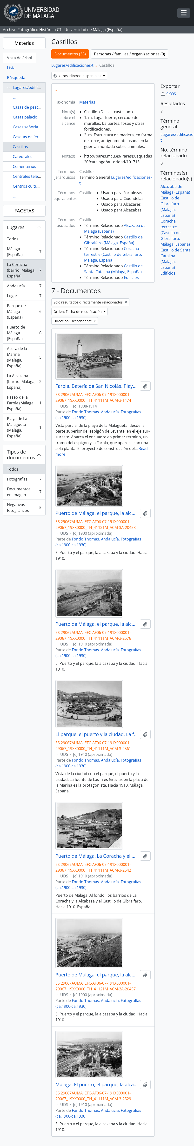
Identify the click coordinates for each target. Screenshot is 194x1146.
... (14, 97)
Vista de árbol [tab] (19, 57)
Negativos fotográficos (24, 507)
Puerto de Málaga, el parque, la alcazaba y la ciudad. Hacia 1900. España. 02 (96, 513)
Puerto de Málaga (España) (24, 332)
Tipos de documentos (21, 454)
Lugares (16, 227)
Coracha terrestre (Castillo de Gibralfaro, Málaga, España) (113, 254)
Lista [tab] (11, 67)
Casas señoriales (28, 127)
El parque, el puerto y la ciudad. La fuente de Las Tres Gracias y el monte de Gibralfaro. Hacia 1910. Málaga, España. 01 (96, 734)
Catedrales (22, 156)
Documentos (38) (70, 54)
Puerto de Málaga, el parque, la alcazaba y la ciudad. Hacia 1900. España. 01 (96, 975)
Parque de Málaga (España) (24, 311)
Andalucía (24, 287)
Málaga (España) (24, 251)
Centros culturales (29, 186)
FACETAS (24, 210)
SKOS (168, 94)
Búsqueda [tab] (16, 77)
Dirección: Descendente (73, 321)
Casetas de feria (27, 136)
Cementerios (24, 166)
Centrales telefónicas (32, 176)
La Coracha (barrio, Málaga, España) (24, 270)
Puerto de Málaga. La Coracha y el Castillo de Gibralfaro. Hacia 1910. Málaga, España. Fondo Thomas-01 (96, 856)
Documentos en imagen (24, 491)
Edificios (131, 277)
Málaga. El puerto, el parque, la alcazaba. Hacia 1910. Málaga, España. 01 (96, 1084)
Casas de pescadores (32, 107)
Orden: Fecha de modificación (78, 311)
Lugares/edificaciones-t (34, 87)
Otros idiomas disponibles (78, 75)
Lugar (24, 297)
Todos (12, 239)
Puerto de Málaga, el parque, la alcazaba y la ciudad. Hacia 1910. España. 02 (96, 624)
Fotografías (24, 480)
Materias (24, 43)
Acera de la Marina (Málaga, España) (24, 357)
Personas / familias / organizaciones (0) (129, 54)
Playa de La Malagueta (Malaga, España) (24, 427)
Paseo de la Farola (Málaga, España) (24, 403)
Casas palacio (25, 117)
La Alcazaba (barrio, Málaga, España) (24, 381)
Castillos (20, 146)
